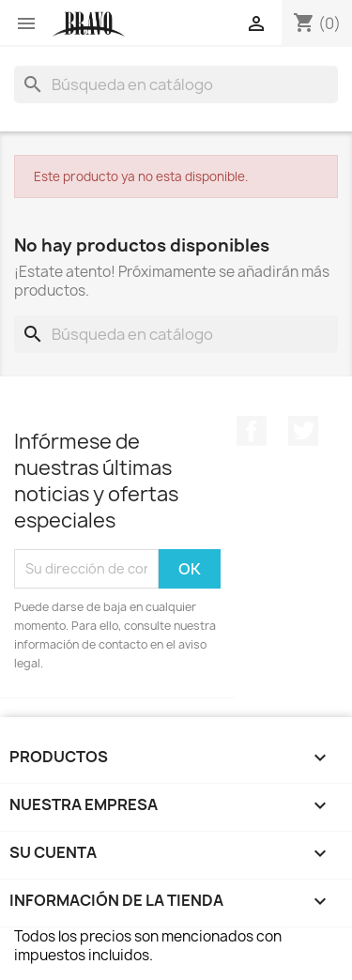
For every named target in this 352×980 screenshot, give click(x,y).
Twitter (303, 431)
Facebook (252, 431)
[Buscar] (176, 84)
